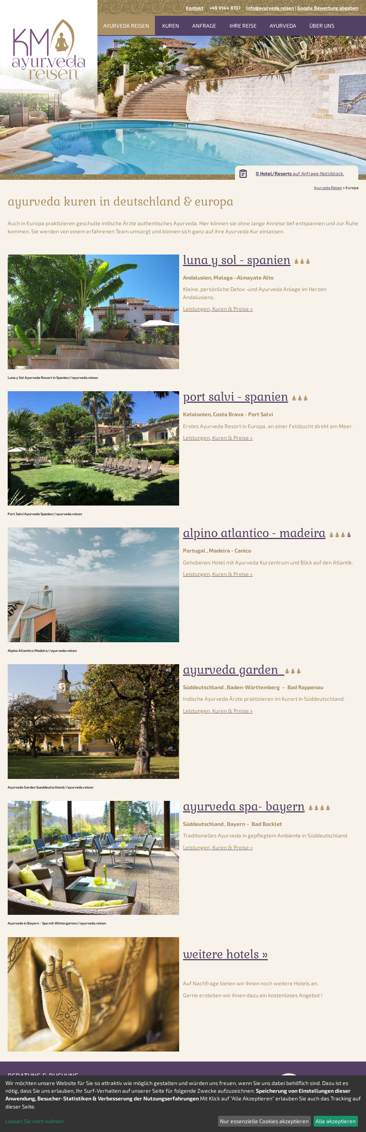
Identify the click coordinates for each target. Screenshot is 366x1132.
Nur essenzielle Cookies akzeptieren (264, 1121)
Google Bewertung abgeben (327, 7)
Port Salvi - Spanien (235, 396)
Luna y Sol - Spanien (236, 260)
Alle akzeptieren (336, 1121)
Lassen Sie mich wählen (34, 1121)
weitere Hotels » (225, 954)
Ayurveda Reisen (328, 187)
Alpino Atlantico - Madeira (254, 533)
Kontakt (194, 7)
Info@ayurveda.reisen (270, 7)
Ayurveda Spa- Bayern (244, 806)
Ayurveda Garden (233, 669)
